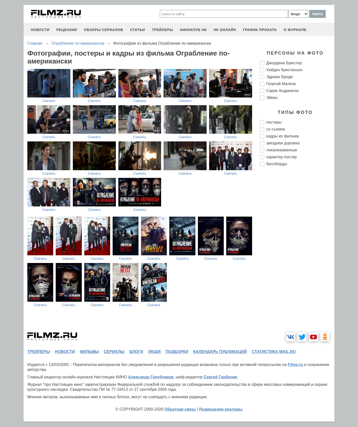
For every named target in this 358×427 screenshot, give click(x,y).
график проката (260, 30)
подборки (177, 352)
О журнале (295, 30)
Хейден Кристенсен (284, 70)
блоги (136, 352)
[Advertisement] (297, 253)
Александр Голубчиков (151, 377)
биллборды (276, 164)
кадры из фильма (282, 136)
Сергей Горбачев (220, 377)
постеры (274, 122)
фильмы (89, 352)
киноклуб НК (193, 30)
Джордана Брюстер (284, 63)
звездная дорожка (283, 143)
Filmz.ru (295, 364)
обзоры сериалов (103, 30)
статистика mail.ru (274, 352)
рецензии (66, 30)
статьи (137, 30)
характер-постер (281, 157)
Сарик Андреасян (282, 91)
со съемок (275, 129)
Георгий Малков (281, 84)
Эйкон (271, 98)
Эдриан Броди (279, 77)
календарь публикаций (220, 352)
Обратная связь (180, 409)
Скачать (48, 101)
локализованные (281, 150)
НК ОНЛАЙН (225, 30)
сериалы (114, 352)
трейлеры (162, 30)
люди (154, 352)
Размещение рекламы (221, 409)
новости (40, 30)
